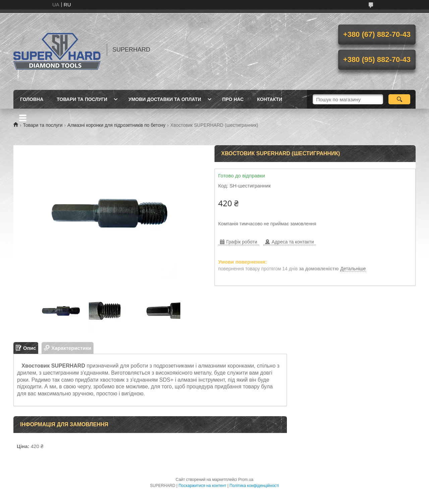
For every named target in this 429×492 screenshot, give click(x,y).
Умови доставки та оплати (164, 99)
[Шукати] (399, 99)
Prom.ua (245, 479)
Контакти (269, 99)
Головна (31, 99)
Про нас (233, 99)
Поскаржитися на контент (202, 485)
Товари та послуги (82, 99)
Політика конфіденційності (254, 485)
